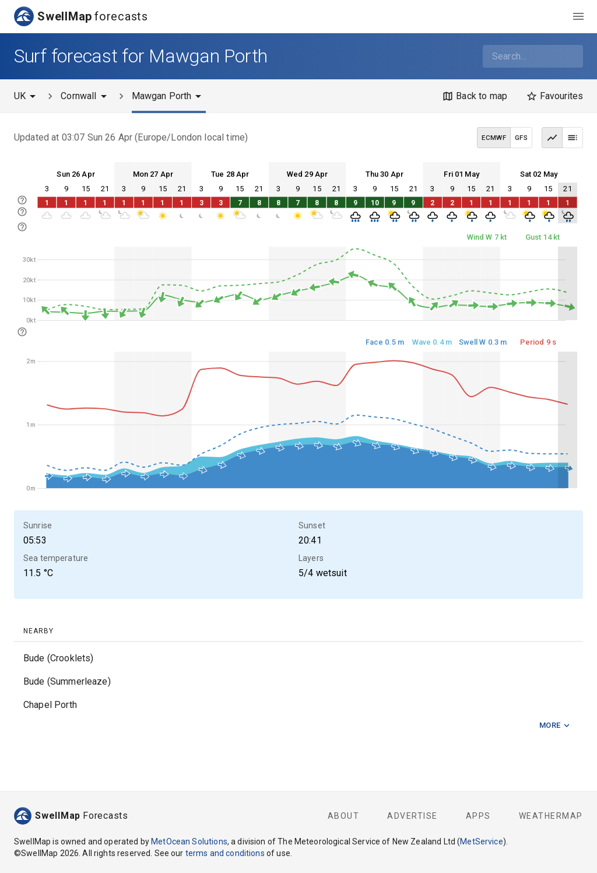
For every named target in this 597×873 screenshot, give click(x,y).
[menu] (578, 16)
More (555, 726)
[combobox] (533, 56)
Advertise (412, 816)
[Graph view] (552, 137)
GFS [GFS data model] (521, 138)
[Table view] (572, 137)
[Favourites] (554, 96)
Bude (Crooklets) (58, 658)
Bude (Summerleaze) (67, 681)
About (344, 816)
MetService (481, 841)
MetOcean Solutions (189, 841)
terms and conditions (225, 853)
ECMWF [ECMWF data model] (493, 138)
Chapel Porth (50, 704)
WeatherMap (551, 816)
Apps (478, 816)
